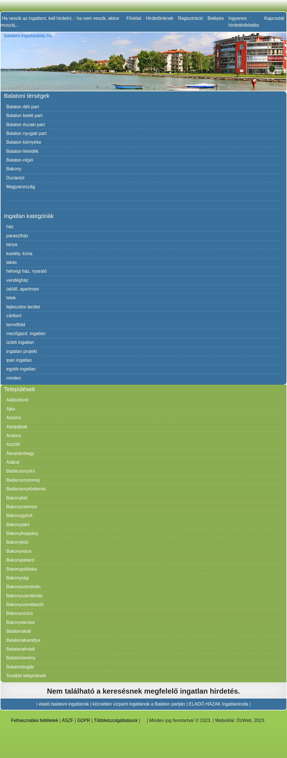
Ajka (10, 408)
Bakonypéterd (20, 560)
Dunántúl (15, 177)
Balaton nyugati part (26, 133)
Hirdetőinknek (160, 18)
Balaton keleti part (24, 115)
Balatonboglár (20, 666)
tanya (11, 244)
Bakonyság (17, 577)
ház (10, 226)
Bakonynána (18, 551)
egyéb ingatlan (21, 369)
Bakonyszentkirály (24, 595)
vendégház (17, 280)
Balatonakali (18, 631)
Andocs (13, 435)
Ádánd (12, 462)
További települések (26, 675)
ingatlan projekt (21, 351)
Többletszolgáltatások (116, 720)
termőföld (15, 324)
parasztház (17, 235)
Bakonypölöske (21, 569)
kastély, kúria (19, 253)
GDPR (83, 720)
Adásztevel (17, 399)
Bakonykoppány (22, 533)
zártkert (13, 315)
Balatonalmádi (20, 649)
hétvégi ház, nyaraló (26, 271)
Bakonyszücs (19, 613)
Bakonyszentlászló (25, 604)
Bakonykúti (17, 542)
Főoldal (133, 18)
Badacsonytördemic (26, 488)
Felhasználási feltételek (34, 720)
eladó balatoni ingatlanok (64, 704)
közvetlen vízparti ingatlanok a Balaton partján (139, 704)
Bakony (13, 168)
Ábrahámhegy (20, 453)
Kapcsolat (274, 18)
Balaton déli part (22, 106)
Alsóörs (13, 417)
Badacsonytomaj (23, 480)
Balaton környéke (23, 142)
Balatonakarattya (23, 640)
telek (11, 297)
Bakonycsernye (21, 506)
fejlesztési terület (23, 306)
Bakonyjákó (18, 524)
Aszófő (13, 444)
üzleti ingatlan (20, 342)
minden (13, 378)
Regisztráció (190, 18)
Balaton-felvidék (22, 151)
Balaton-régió (19, 160)
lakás (11, 262)
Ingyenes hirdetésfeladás (243, 21)
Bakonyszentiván (23, 586)
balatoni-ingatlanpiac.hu (28, 35)
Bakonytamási (20, 622)
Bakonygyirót (19, 515)
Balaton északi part (25, 124)
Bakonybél (16, 498)
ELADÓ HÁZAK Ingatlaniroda (218, 704)
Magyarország (20, 186)
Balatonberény (20, 657)
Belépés (215, 18)
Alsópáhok (16, 426)
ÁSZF (67, 720)
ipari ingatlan (19, 360)
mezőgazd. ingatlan (26, 333)
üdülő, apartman (22, 289)
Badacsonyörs (20, 471)
